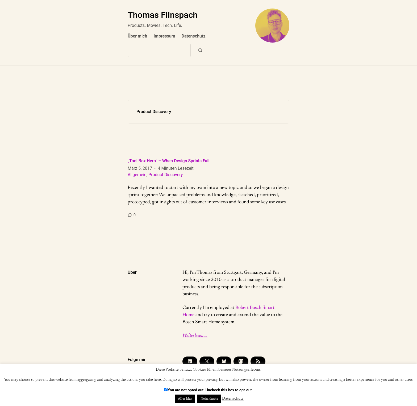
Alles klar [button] (185, 398)
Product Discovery (165, 174)
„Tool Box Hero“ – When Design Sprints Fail (169, 160)
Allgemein (137, 174)
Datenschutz (233, 399)
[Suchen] (200, 50)
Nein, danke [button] (209, 398)
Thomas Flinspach (163, 15)
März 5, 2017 (140, 168)
